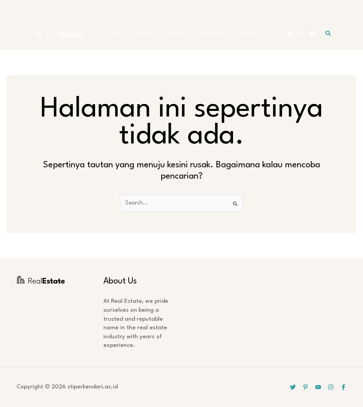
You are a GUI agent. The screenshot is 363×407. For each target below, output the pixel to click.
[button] (328, 33)
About (144, 33)
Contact (242, 33)
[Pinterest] (301, 33)
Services (173, 33)
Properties (207, 33)
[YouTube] (312, 33)
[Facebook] (343, 387)
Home (118, 33)
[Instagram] (331, 387)
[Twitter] (291, 33)
